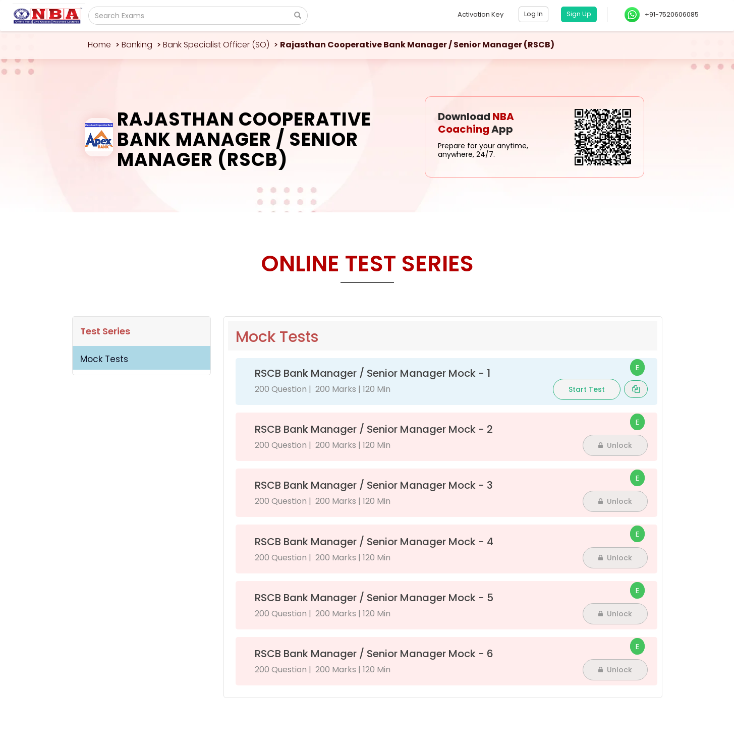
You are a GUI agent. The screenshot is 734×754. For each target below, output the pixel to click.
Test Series (105, 331)
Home (99, 44)
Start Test (587, 389)
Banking (137, 44)
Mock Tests (104, 359)
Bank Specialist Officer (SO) (216, 44)
